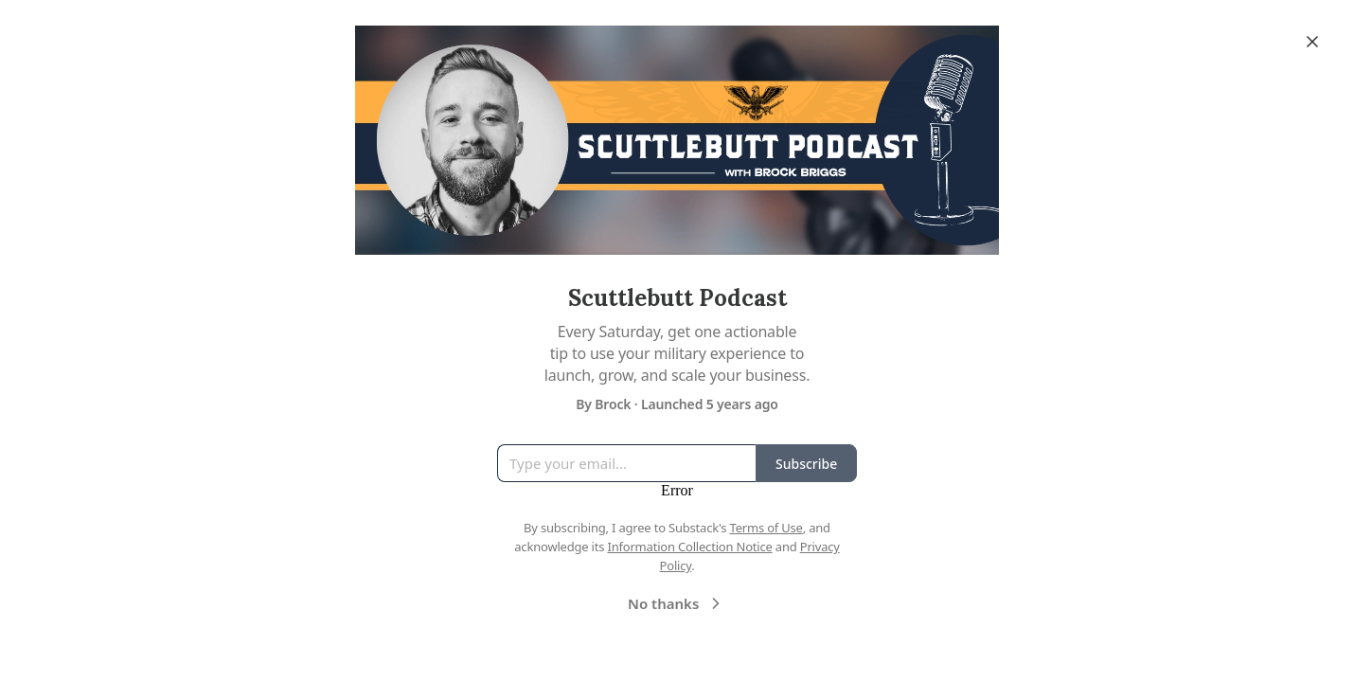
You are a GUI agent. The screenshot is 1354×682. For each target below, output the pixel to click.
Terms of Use (766, 527)
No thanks (676, 603)
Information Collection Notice (689, 546)
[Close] (1312, 42)
